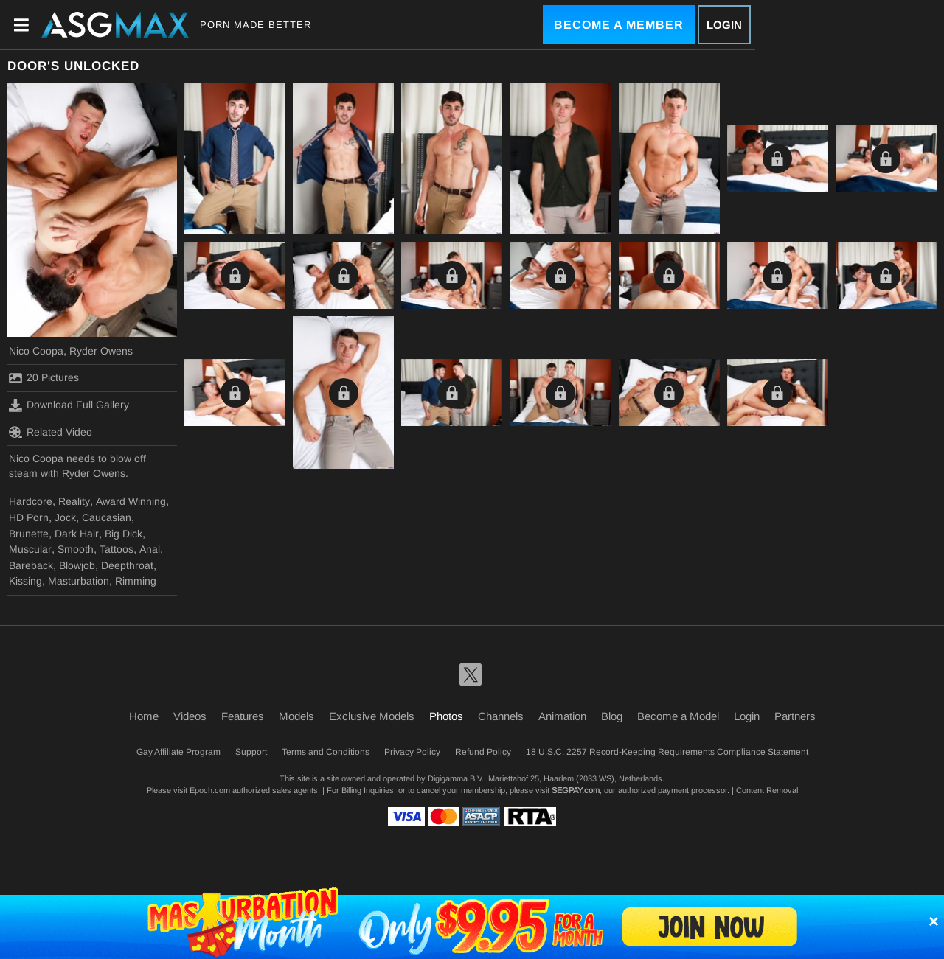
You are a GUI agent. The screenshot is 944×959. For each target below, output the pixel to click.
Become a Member (619, 24)
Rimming (135, 581)
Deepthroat (127, 565)
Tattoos (116, 549)
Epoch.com (210, 790)
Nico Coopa (36, 351)
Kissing (25, 581)
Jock (65, 517)
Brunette (29, 534)
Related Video (50, 432)
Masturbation (78, 581)
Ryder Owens (101, 351)
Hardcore (30, 501)
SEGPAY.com (576, 790)
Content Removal (767, 790)
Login (724, 24)
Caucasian (106, 517)
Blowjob (77, 565)
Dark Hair (77, 534)
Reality (74, 501)
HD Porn (29, 517)
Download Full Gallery (69, 405)
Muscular (30, 549)
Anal (149, 549)
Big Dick (123, 534)
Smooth (76, 549)
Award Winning (131, 501)
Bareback (31, 565)
